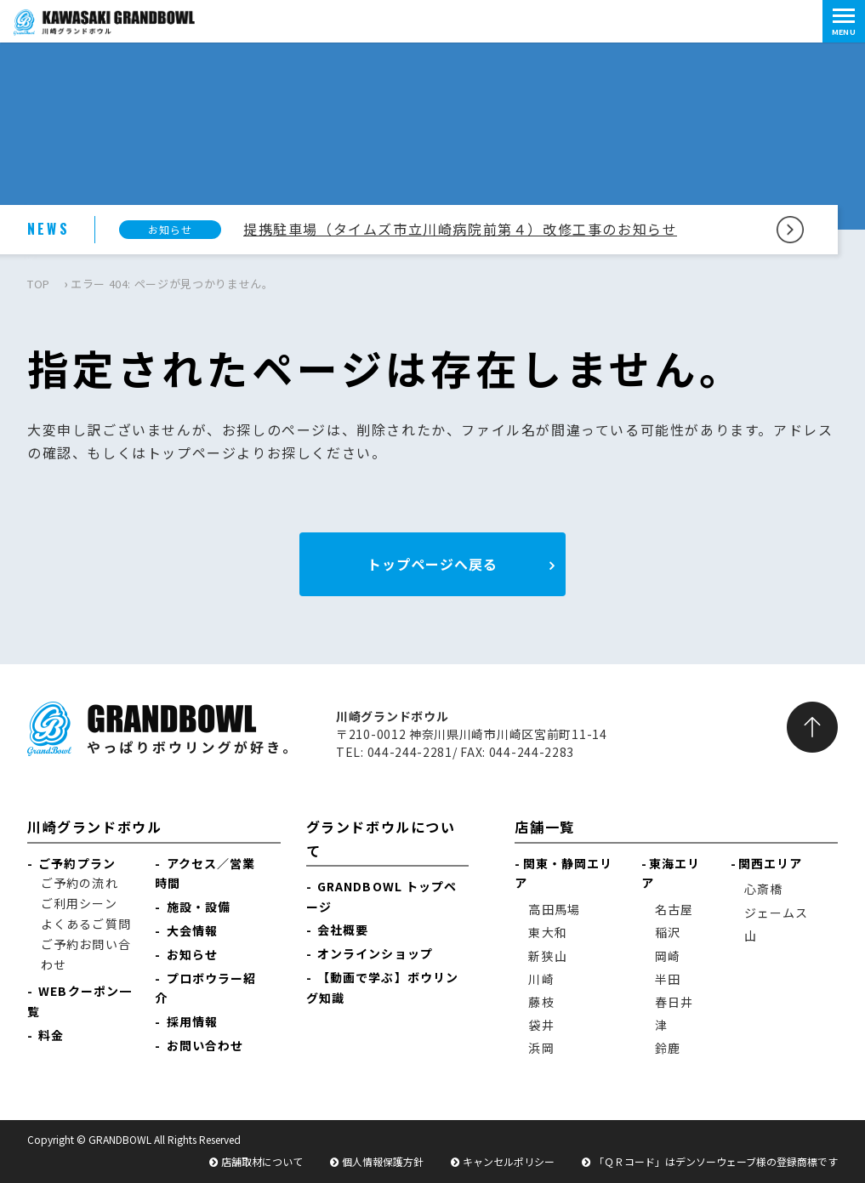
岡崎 (667, 955)
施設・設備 (199, 906)
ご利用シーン (79, 903)
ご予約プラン (77, 863)
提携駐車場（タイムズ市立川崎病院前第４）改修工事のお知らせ (460, 229)
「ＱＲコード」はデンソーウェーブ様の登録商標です (716, 1161)
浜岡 (541, 1047)
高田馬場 (553, 909)
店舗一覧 (544, 826)
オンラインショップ (375, 953)
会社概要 (342, 929)
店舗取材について (262, 1161)
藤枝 (541, 1001)
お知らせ (192, 954)
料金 (51, 1035)
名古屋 (674, 909)
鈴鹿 (667, 1047)
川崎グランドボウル (94, 826)
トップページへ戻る (432, 564)
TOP (38, 284)
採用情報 (192, 1021)
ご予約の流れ (79, 882)
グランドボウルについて (381, 838)
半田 (667, 978)
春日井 (674, 1001)
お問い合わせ (205, 1045)
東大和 (547, 932)
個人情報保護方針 (383, 1161)
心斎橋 (763, 888)
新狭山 (547, 955)
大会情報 (192, 930)
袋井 (541, 1024)
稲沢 (667, 932)
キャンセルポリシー (509, 1161)
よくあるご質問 (86, 923)
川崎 (541, 978)
